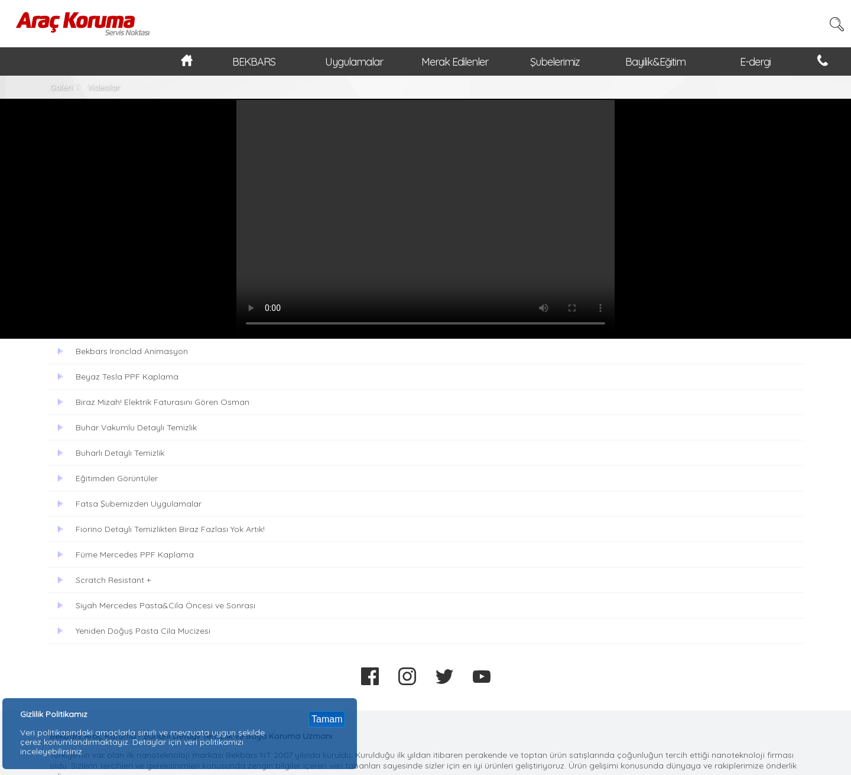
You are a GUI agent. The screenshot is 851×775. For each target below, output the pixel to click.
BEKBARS (253, 62)
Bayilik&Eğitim (655, 62)
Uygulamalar (354, 62)
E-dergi (755, 62)
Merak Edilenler (454, 62)
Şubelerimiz (555, 62)
